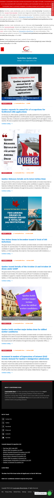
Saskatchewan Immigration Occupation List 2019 (17, 460)
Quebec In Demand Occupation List (13, 462)
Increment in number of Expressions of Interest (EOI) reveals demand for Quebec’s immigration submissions (25, 357)
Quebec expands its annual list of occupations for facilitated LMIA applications (23, 110)
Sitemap (24, 492)
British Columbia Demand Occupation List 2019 (16, 452)
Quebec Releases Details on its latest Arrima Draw (24, 179)
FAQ (2, 492)
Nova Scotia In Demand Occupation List (14, 456)
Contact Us (8, 419)
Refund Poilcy (17, 492)
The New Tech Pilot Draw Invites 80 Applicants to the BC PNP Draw (21, 473)
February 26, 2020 (6, 103)
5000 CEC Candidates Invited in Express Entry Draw (17, 478)
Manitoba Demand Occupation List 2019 (14, 454)
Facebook (8, 426)
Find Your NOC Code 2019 (10, 448)
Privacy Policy (8, 492)
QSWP (28, 103)
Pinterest (8, 430)
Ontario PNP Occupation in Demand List (14, 458)
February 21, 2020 (6, 172)
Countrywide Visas (20, 103)
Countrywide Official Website (20, 488)
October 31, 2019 (6, 323)
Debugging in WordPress (26, 17)
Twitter (7, 423)
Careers (30, 492)
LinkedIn (8, 434)
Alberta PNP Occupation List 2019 (12, 450)
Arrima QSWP (30, 173)
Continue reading (6, 123)
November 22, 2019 (6, 260)
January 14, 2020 (6, 233)
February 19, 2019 (6, 350)
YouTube (7, 437)
